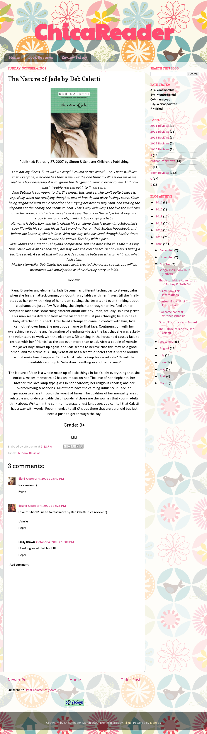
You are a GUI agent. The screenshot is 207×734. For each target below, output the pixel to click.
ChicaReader (103, 31)
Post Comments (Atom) (41, 690)
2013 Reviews (159, 137)
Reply (22, 491)
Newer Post (19, 680)
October (165, 264)
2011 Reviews (159, 126)
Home (14, 57)
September (167, 342)
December (166, 250)
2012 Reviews (159, 132)
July (162, 355)
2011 (159, 230)
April (162, 376)
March (164, 383)
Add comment (19, 565)
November (166, 257)
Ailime (128, 723)
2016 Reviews (159, 149)
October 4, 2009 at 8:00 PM (55, 542)
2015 (159, 209)
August (164, 348)
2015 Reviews (159, 143)
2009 (159, 244)
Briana (22, 506)
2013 (159, 216)
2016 (159, 202)
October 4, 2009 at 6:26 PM (47, 506)
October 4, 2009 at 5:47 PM (45, 479)
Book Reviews (40, 57)
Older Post (130, 680)
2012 (159, 223)
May (162, 369)
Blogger (155, 723)
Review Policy (74, 57)
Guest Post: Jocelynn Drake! (178, 322)
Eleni (21, 479)
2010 (159, 237)
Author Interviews (162, 161)
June (162, 362)
